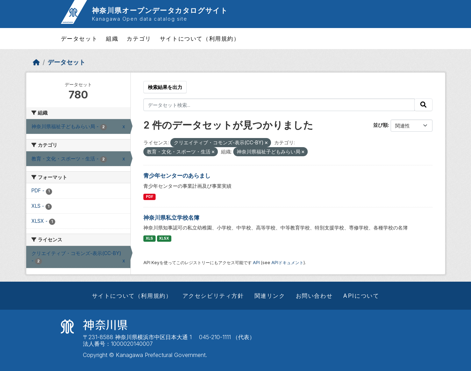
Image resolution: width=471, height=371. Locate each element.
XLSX (164, 238)
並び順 (380, 125)
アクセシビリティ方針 (213, 295)
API (256, 262)
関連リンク (270, 295)
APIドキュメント (287, 262)
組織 (112, 38)
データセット (79, 38)
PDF (149, 196)
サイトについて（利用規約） (200, 38)
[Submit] (423, 104)
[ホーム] (36, 62)
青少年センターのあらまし (176, 175)
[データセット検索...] (279, 104)
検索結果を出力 (165, 87)
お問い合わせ (314, 295)
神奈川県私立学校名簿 (171, 217)
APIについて (361, 295)
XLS (149, 238)
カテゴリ (139, 38)
